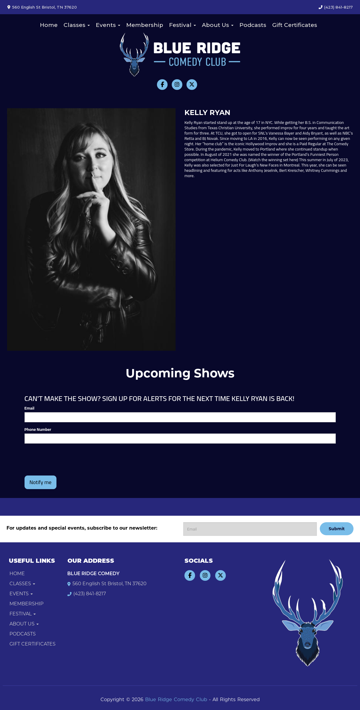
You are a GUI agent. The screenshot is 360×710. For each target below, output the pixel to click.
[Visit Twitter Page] (192, 84)
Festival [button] (182, 25)
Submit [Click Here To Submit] (337, 528)
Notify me (41, 482)
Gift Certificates (294, 25)
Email (30, 408)
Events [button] (108, 25)
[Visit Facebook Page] (162, 84)
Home (49, 25)
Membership (144, 25)
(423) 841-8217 (338, 7)
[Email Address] (250, 529)
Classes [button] (77, 25)
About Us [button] (217, 25)
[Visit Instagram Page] (177, 84)
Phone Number (38, 429)
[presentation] (69, 459)
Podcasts (252, 25)
